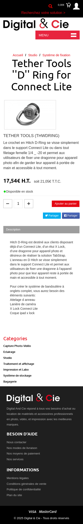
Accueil (18, 55)
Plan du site (14, 495)
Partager (52, 215)
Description (13, 229)
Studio (32, 55)
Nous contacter (16, 442)
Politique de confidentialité (24, 489)
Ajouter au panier (66, 203)
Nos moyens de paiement (23, 453)
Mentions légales (18, 478)
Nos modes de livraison (22, 448)
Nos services (15, 459)
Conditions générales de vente (26, 483)
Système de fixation (56, 55)
